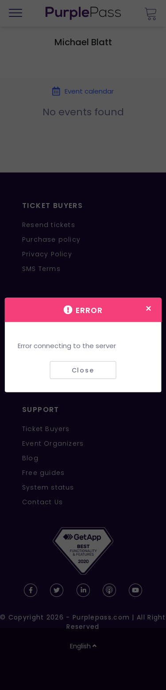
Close (83, 369)
